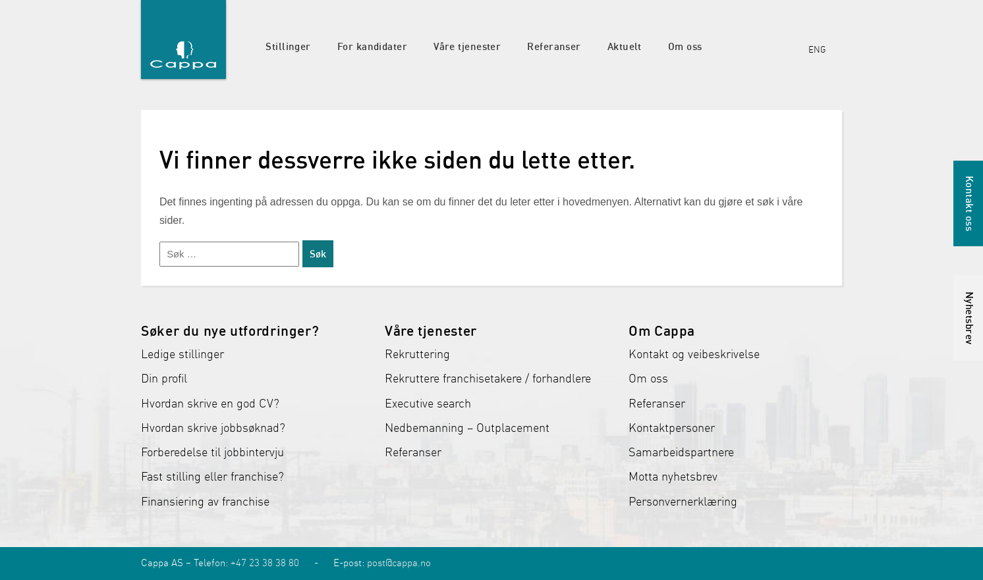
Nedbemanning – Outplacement (467, 428)
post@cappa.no (399, 563)
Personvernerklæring (683, 501)
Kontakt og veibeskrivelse (694, 354)
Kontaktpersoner (672, 428)
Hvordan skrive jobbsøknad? (213, 428)
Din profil (164, 378)
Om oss (685, 46)
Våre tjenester (467, 46)
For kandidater (372, 46)
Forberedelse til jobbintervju (212, 452)
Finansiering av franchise (205, 501)
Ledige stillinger (182, 354)
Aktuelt (624, 46)
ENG (817, 49)
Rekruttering (417, 354)
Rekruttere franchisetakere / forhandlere (488, 378)
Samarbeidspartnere (681, 452)
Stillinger (288, 46)
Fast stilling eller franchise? (212, 476)
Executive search (428, 403)
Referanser (553, 46)
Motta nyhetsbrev (673, 476)
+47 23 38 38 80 (265, 563)
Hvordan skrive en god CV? (210, 403)
